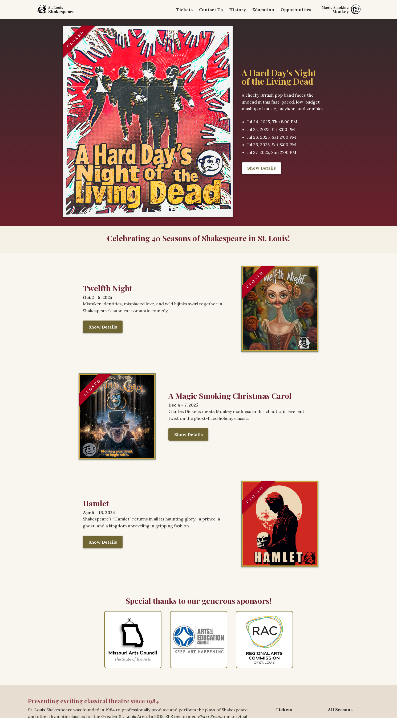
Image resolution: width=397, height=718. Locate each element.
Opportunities (296, 9)
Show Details (261, 168)
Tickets (184, 9)
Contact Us (211, 9)
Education (263, 9)
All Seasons (340, 709)
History (237, 9)
